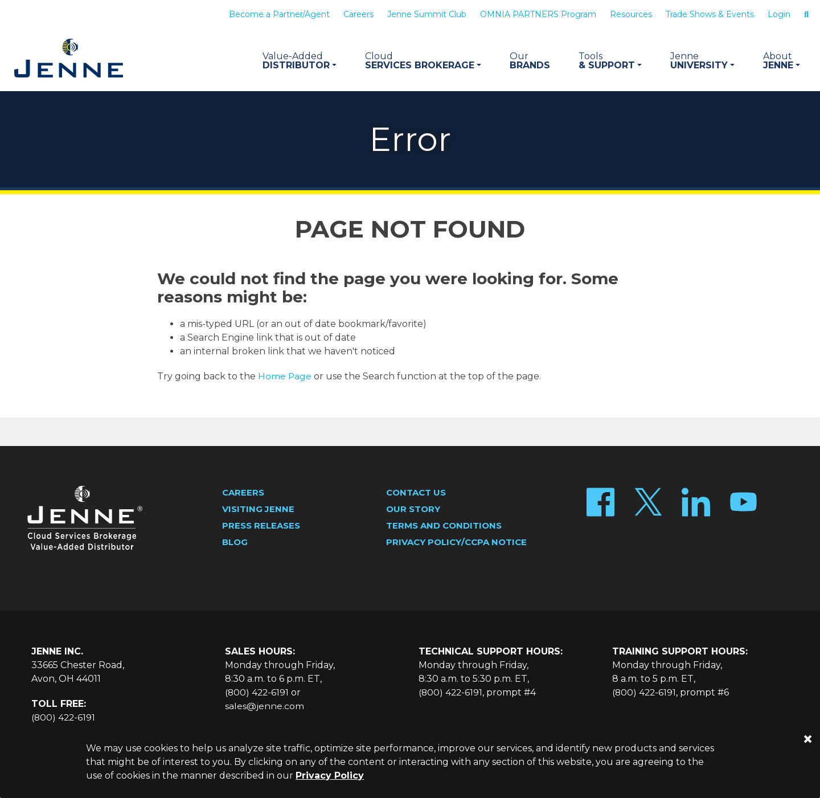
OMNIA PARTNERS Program (538, 14)
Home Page (285, 376)
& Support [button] (610, 61)
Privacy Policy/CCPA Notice (456, 542)
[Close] (807, 739)
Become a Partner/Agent (279, 14)
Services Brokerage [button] (423, 61)
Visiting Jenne (258, 509)
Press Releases (261, 526)
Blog (235, 542)
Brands (530, 61)
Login (779, 14)
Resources (631, 14)
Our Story (413, 509)
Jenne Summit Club (426, 14)
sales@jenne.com (264, 706)
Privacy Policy (330, 775)
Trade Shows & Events (710, 14)
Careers (358, 14)
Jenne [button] (781, 61)
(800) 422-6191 (64, 718)
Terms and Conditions (444, 526)
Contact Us (416, 493)
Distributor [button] (300, 61)
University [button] (702, 61)
